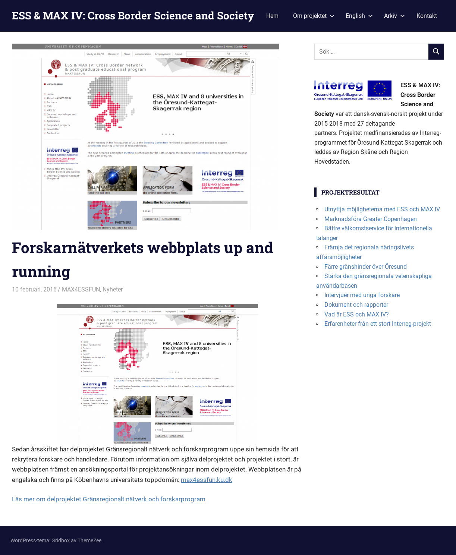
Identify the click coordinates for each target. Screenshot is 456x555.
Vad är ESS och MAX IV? (356, 314)
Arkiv (394, 15)
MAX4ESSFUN (81, 289)
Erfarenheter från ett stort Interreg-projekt (377, 323)
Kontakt (426, 15)
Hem (272, 15)
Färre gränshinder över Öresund (365, 266)
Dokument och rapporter (356, 304)
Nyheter (113, 289)
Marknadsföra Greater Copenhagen (370, 219)
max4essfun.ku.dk (206, 479)
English (359, 15)
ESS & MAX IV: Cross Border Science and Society (133, 15)
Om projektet (313, 15)
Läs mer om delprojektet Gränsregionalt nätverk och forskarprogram (108, 499)
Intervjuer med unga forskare (362, 295)
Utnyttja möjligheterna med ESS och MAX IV (382, 209)
